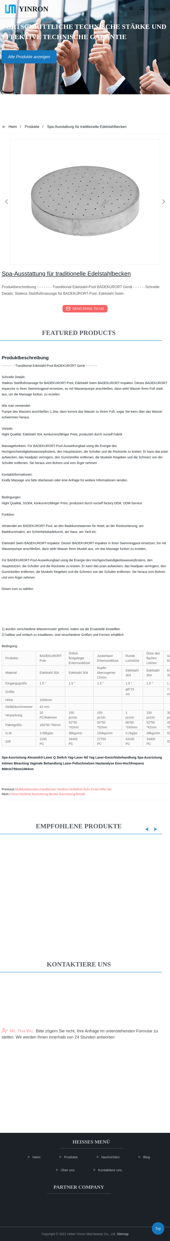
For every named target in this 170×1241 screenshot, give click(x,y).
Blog (148, 1157)
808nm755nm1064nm (18, 769)
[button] (131, 9)
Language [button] (158, 9)
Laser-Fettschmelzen (79, 763)
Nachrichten (112, 1157)
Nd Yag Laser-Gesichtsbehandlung (110, 757)
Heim (12, 127)
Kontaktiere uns (112, 1170)
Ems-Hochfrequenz (129, 763)
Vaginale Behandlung (46, 763)
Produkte (32, 127)
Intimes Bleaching (15, 763)
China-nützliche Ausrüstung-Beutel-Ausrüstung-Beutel (47, 794)
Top (158, 1227)
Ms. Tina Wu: (18, 1045)
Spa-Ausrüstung (14, 757)
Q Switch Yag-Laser (68, 757)
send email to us (85, 308)
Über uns (70, 1170)
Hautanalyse (104, 763)
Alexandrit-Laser (39, 757)
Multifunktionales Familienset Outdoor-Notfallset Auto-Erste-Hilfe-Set (63, 789)
